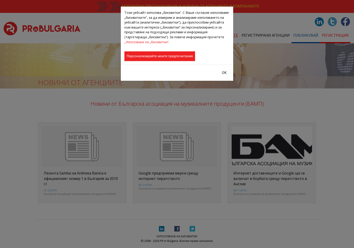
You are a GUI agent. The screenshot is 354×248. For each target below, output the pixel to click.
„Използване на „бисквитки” (146, 42)
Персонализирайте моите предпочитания (160, 56)
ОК (224, 73)
